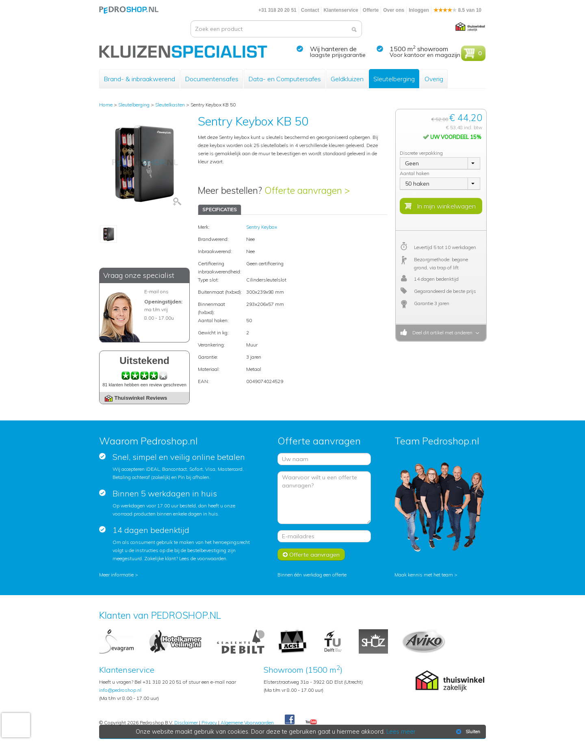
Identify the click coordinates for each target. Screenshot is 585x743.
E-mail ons (156, 291)
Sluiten (467, 732)
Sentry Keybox (261, 227)
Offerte (371, 10)
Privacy (209, 722)
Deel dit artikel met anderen (441, 332)
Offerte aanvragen (311, 554)
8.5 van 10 (457, 10)
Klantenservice (340, 10)
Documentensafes (211, 79)
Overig (434, 79)
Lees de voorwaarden (202, 558)
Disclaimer (186, 722)
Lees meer (401, 731)
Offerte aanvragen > (307, 190)
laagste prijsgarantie (338, 54)
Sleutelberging (394, 79)
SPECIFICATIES (219, 209)
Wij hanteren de (333, 49)
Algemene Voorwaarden (247, 722)
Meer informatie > (118, 575)
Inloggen (419, 10)
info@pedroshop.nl (120, 690)
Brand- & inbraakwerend (139, 79)
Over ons (393, 10)
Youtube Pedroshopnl (311, 722)
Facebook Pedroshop (290, 719)
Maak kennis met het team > (425, 575)
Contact (310, 10)
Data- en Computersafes (284, 79)
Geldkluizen (347, 79)
